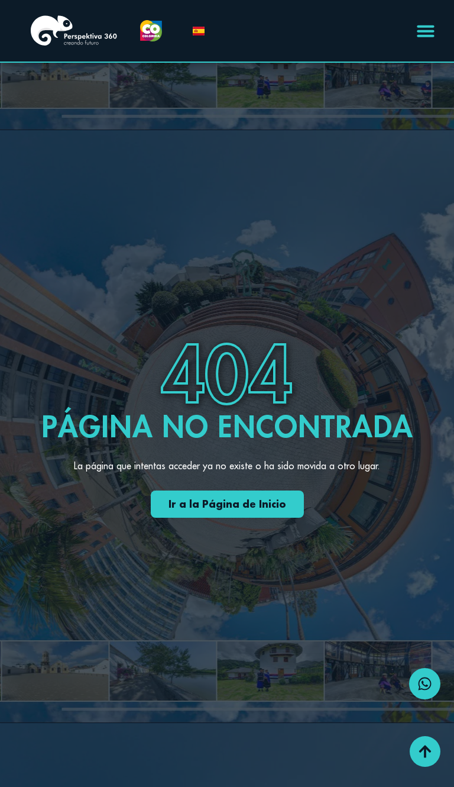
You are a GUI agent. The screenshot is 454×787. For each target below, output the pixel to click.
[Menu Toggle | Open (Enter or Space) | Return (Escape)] (425, 30)
